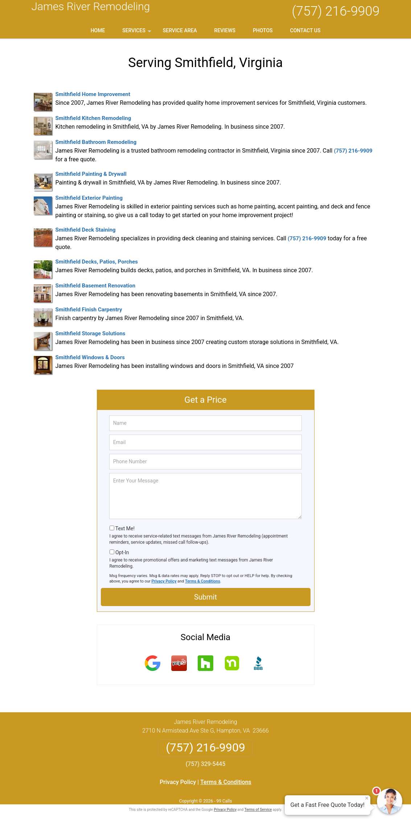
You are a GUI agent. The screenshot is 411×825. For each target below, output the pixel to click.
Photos (263, 30)
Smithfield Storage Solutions (91, 333)
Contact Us (305, 30)
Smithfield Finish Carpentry (89, 309)
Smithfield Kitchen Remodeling (93, 118)
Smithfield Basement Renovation (96, 285)
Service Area (180, 30)
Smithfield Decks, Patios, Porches (97, 261)
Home (98, 30)
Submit (205, 597)
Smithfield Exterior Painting (89, 198)
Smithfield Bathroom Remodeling (96, 142)
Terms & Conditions (202, 581)
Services (137, 33)
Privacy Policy (164, 581)
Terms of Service (258, 810)
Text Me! (125, 528)
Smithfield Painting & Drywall (91, 174)
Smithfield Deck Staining (86, 230)
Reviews (224, 30)
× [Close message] (367, 798)
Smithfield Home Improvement (93, 94)
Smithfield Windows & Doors (90, 357)
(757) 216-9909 (335, 11)
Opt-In (122, 552)
